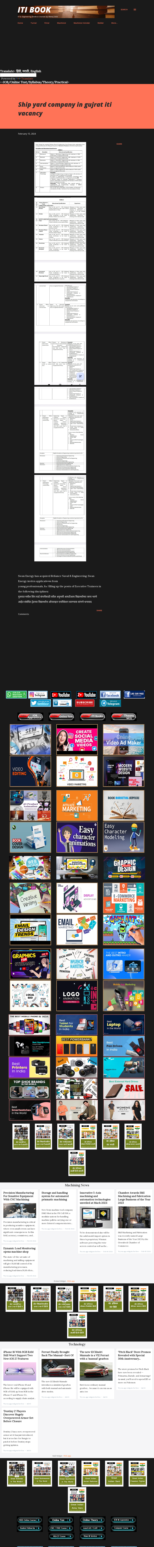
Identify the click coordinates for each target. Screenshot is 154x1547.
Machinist (61, 23)
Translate (24, 78)
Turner (34, 23)
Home (20, 23)
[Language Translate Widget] (18, 75)
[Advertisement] (77, 50)
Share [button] (119, 144)
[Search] (124, 9)
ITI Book (34, 9)
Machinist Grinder (82, 23)
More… (114, 23)
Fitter (46, 23)
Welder (101, 23)
